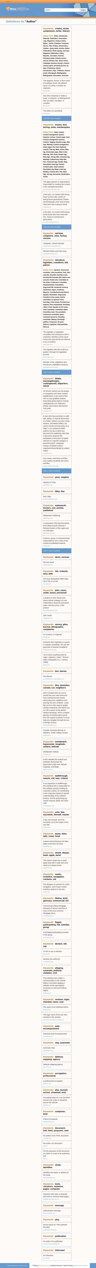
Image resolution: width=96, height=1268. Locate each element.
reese (63, 590)
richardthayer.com (48, 806)
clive (56, 236)
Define (83, 10)
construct (48, 1186)
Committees (59, 285)
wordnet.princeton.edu (50, 649)
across (46, 1092)
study (57, 1165)
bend (58, 855)
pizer (57, 477)
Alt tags (49, 174)
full (58, 925)
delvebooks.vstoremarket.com (52, 246)
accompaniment (51, 1028)
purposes (58, 1130)
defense (59, 1057)
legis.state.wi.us (48, 344)
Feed (68, 137)
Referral (46, 324)
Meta (57, 149)
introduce (59, 260)
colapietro (48, 236)
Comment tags (52, 162)
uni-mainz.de (47, 584)
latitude (55, 746)
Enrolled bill (47, 277)
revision (59, 999)
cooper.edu (46, 892)
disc (57, 1090)
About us (9, 1)
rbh (56, 571)
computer (55, 1189)
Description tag (48, 169)
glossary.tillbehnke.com (50, 499)
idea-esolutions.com (49, 1213)
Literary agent (48, 66)
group (46, 927)
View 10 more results (52, 227)
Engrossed (62, 295)
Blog (65, 162)
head (57, 836)
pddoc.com (46, 665)
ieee (57, 778)
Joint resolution (56, 272)
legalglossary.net (48, 1050)
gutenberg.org (47, 846)
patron (46, 265)
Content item (54, 172)
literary (66, 31)
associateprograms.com (50, 610)
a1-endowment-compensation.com (53, 679)
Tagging (52, 142)
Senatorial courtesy (61, 287)
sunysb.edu (46, 546)
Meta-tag (46, 154)
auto (57, 1026)
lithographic (57, 627)
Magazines (51, 41)
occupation (60, 1073)
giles (65, 624)
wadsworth (60, 505)
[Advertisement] (20, 63)
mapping (47, 1059)
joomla (60, 508)
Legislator (53, 324)
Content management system (53, 135)
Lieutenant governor (50, 317)
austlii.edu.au (47, 993)
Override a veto (62, 275)
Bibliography (61, 73)
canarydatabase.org (49, 1177)
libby (57, 491)
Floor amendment (56, 304)
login (66, 999)
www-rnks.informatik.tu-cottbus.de (53, 1020)
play (57, 1219)
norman (65, 557)
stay (57, 1043)
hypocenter (48, 744)
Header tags (62, 154)
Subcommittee (62, 324)
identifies (47, 1167)
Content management (60, 144)
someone (58, 1186)
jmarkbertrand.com (48, 1121)
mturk (46, 386)
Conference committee (59, 282)
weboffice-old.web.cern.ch (51, 1199)
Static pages (47, 147)
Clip (56, 61)
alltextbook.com (47, 485)
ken (57, 671)
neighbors (61, 688)
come (51, 836)
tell (64, 944)
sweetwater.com (48, 1036)
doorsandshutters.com (50, 725)
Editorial (46, 38)
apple (51, 855)
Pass (62, 300)
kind (45, 1114)
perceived (61, 593)
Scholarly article (49, 58)
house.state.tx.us (48, 357)
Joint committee (48, 309)
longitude (60, 744)
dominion (64, 685)
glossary (47, 901)
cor (53, 688)
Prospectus (51, 68)
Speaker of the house (60, 307)
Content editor (48, 167)
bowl (45, 855)
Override (53, 275)
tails (45, 836)
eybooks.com (47, 1083)
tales (64, 834)
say (45, 946)
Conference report (49, 290)
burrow (46, 627)
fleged (58, 922)
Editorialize (55, 53)
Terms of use (23, 1265)
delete (58, 378)
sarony (58, 624)
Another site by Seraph (80, 1265)
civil (55, 973)
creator (58, 28)
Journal (45, 61)
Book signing (57, 51)
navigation (58, 877)
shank (58, 853)
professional (49, 1076)
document (60, 1128)
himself (57, 814)
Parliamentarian (48, 285)
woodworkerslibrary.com (50, 253)
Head (55, 154)
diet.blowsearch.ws (49, 533)
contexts (47, 879)
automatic (65, 1043)
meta (53, 127)
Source (45, 46)
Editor (56, 36)
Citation (46, 48)
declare (58, 944)
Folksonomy (54, 159)
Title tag (52, 149)
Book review (63, 61)
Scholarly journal (60, 66)
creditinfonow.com (48, 916)
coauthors (58, 262)
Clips (55, 70)
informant (60, 1250)
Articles (61, 48)
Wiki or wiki (63, 152)
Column (66, 63)
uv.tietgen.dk (47, 1138)
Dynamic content (49, 137)
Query (58, 68)
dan (63, 491)
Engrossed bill (48, 287)
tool (45, 1130)
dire (57, 685)
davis (57, 557)
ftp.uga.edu (46, 90)
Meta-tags (46, 157)
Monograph (52, 73)
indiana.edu (46, 827)
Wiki (57, 157)
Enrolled (55, 277)
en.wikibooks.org (48, 961)
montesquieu (63, 127)
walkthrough (61, 776)
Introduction (47, 70)
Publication (54, 38)
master (65, 814)
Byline (45, 43)
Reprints (46, 56)
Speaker (46, 295)
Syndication (65, 174)
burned (63, 1090)
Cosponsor (53, 322)
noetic (58, 874)
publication (60, 1236)
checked (47, 1002)
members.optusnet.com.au (51, 222)
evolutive (47, 877)
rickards (63, 571)
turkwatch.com (47, 411)
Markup (54, 319)
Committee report (61, 309)
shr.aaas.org (47, 754)
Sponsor (57, 270)
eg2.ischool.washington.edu (51, 189)
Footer (45, 177)
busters (47, 508)
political (57, 970)
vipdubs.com (47, 1105)
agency (56, 1059)
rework (46, 778)
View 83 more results (52, 118)
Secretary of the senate (51, 302)
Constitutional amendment (59, 292)
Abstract (61, 56)
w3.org (45, 1146)
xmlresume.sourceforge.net (51, 1244)
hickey (63, 236)
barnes (63, 671)
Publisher (57, 43)
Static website (59, 167)
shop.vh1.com (47, 1067)
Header (60, 162)
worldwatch (60, 741)
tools (57, 1184)
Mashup (46, 172)
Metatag (49, 144)
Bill (60, 277)
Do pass (61, 322)
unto (57, 812)
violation (47, 973)
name (55, 1002)
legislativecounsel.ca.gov (50, 367)
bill (66, 262)
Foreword (65, 43)
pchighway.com (47, 618)
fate (62, 812)
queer (57, 834)
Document (56, 174)
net (54, 879)
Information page (52, 152)
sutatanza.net (47, 207)
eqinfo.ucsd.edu (48, 769)
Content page (60, 137)
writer (58, 31)
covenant (47, 970)
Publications (47, 51)
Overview (65, 75)
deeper (65, 853)
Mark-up (46, 327)
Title (50, 46)
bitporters (62, 383)
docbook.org (47, 1009)
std (52, 778)
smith (46, 593)
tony (45, 574)
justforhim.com (47, 868)
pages (46, 1189)
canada (46, 688)
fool (65, 125)
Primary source (60, 58)
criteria (64, 778)
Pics (44, 162)
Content (46, 142)
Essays (60, 63)
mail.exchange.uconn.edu (51, 466)
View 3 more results (51, 372)
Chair (50, 307)
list (67, 901)
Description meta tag (50, 164)
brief (65, 898)
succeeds (48, 814)
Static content (59, 132)
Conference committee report (53, 314)
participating (49, 925)
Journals (66, 51)
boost (53, 593)
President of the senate (51, 297)
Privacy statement (12, 1265)
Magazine (46, 53)
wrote (66, 28)
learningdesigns (51, 381)
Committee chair (49, 312)
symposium (49, 31)
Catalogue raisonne (50, 63)
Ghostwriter (63, 36)
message (59, 1205)
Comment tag (65, 157)
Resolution (53, 295)
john (57, 590)
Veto (64, 272)
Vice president (60, 312)
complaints (48, 629)
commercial (58, 901)
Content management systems (54, 140)
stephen (65, 477)
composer (60, 1111)
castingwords (50, 383)
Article (51, 43)
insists (58, 125)
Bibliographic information (52, 75)
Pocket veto (54, 280)
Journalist (53, 56)
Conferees (60, 290)
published (48, 510)
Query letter (54, 48)
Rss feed (56, 147)
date (51, 574)
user (61, 1002)
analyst (46, 746)
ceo (53, 508)
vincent (47, 238)
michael (59, 233)
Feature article (61, 41)
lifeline (58, 898)
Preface (55, 46)
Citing (61, 53)
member (65, 925)
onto (63, 1092)
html (50, 1130)
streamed (55, 1092)
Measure (46, 292)
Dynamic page (61, 142)
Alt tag (53, 157)
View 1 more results (51, 471)
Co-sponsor (55, 300)
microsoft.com (47, 453)
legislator (47, 262)
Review (51, 61)
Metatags (46, 159)
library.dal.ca (47, 735)
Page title (63, 159)
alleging (59, 968)
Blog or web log (60, 169)
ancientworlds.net (48, 937)
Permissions (63, 46)
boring (46, 127)
